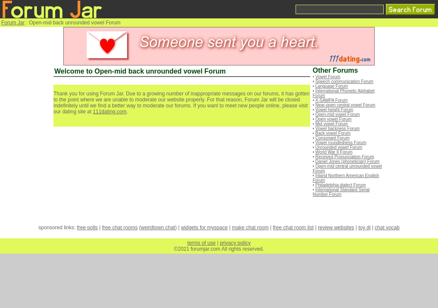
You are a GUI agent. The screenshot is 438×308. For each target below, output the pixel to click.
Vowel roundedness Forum (340, 142)
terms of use (201, 243)
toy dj (364, 228)
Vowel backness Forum (337, 128)
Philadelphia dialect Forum (340, 185)
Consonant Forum (332, 138)
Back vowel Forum (332, 133)
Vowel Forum (327, 76)
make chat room (250, 228)
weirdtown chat (158, 228)
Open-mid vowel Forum (337, 114)
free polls (87, 228)
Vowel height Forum (334, 109)
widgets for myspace (204, 228)
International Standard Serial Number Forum (341, 192)
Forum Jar (13, 23)
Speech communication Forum (344, 81)
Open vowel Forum (333, 119)
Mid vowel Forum (331, 123)
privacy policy (235, 243)
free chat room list (293, 228)
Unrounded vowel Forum (338, 147)
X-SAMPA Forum (331, 100)
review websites (336, 228)
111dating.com (110, 112)
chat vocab (387, 228)
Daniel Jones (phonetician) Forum (347, 161)
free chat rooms (119, 228)
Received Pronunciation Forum (344, 156)
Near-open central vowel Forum (345, 105)
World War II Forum (333, 152)
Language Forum (331, 86)
